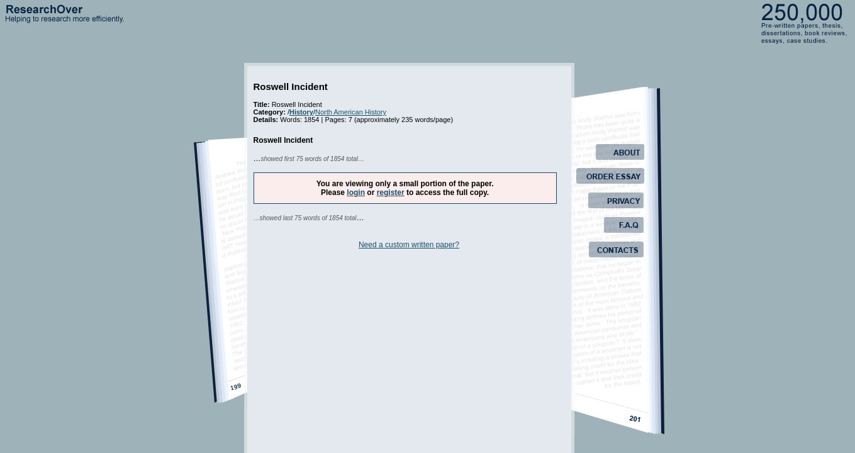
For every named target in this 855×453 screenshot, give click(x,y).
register (391, 192)
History (301, 112)
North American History (350, 112)
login (356, 192)
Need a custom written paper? (409, 244)
